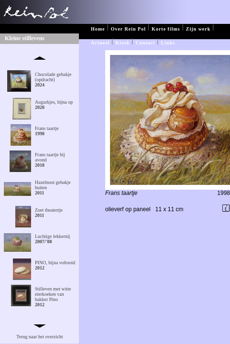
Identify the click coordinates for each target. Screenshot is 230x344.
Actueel (100, 42)
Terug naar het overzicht (39, 336)
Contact (145, 42)
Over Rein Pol (128, 29)
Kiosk (122, 42)
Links (168, 42)
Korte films (166, 29)
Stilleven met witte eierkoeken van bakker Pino (53, 296)
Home (98, 29)
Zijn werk (198, 29)
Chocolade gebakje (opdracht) (53, 79)
